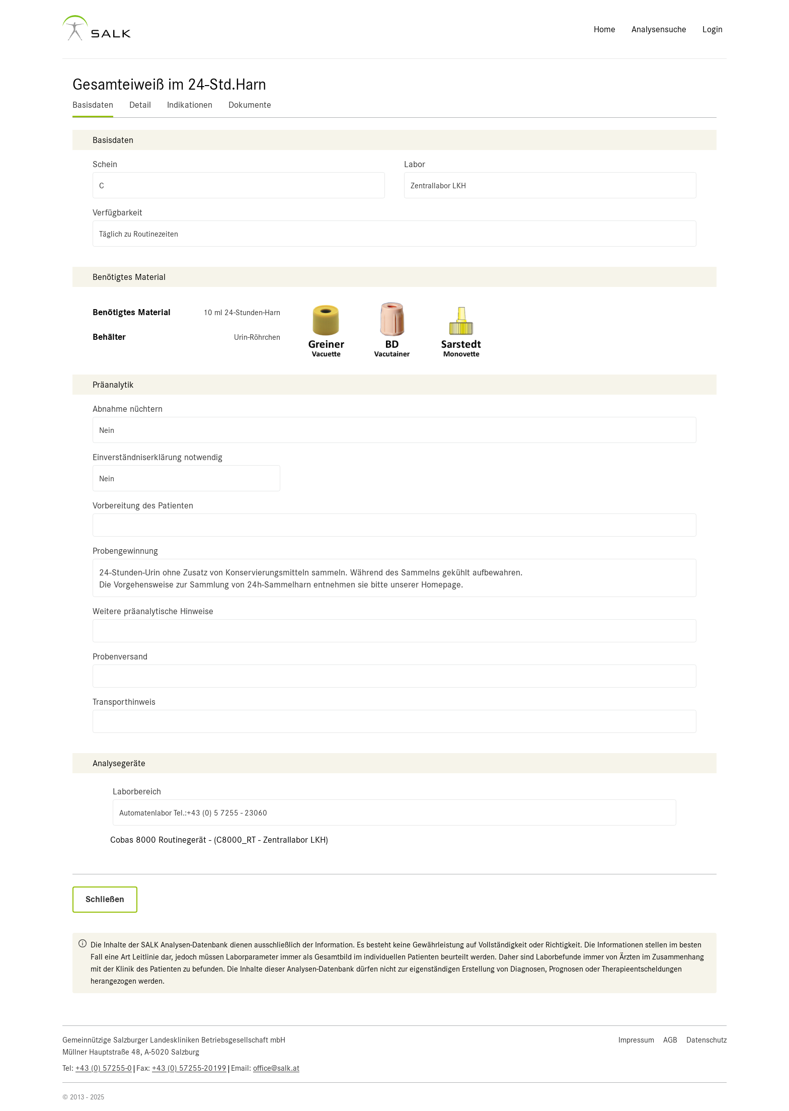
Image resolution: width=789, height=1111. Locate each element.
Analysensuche (659, 29)
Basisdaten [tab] (92, 105)
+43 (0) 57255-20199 (189, 1068)
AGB (670, 1040)
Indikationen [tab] (189, 105)
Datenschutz (706, 1040)
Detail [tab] (140, 105)
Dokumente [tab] (249, 105)
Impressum (636, 1040)
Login (712, 29)
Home (604, 29)
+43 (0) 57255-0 (103, 1068)
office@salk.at (276, 1068)
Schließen (105, 899)
